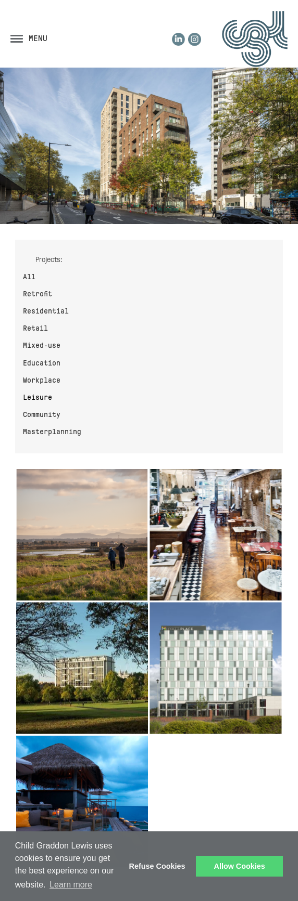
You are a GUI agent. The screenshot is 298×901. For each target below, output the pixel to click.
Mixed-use (41, 345)
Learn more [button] (70, 884)
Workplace (41, 380)
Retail (35, 328)
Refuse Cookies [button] (157, 866)
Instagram (194, 39)
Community (41, 414)
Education (41, 363)
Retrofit (37, 294)
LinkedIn (178, 39)
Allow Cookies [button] (239, 866)
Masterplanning (52, 431)
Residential (46, 311)
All (29, 276)
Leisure (37, 397)
